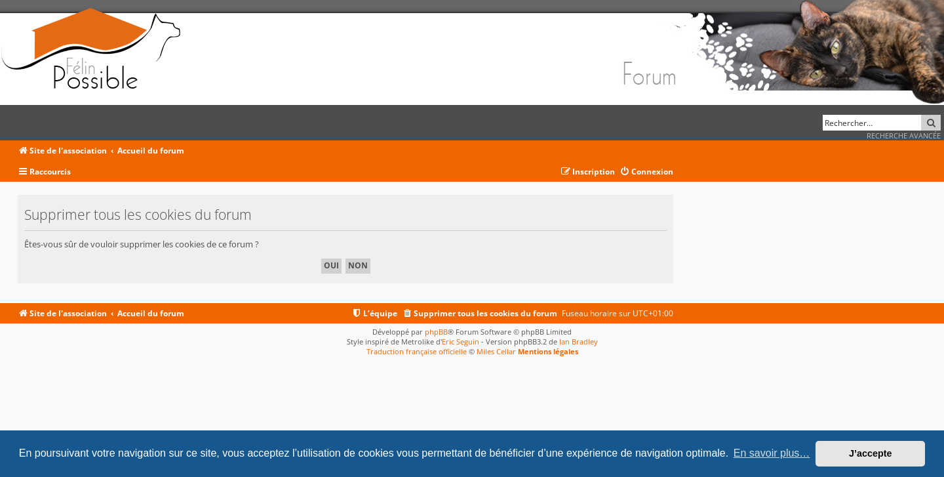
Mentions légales (548, 351)
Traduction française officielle (416, 351)
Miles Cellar (496, 351)
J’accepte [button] (870, 453)
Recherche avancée (904, 135)
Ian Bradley (578, 341)
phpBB (436, 332)
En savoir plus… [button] (772, 453)
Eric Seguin (460, 341)
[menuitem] (646, 172)
